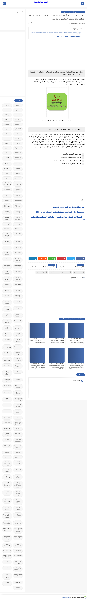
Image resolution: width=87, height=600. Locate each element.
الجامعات (7, 224)
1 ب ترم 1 (18, 105)
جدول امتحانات (7, 399)
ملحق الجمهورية (7, 545)
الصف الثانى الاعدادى (7, 272)
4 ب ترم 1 (7, 143)
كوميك (7, 452)
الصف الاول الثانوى (18, 259)
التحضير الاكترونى (18, 206)
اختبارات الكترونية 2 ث (17, 183)
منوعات (7, 561)
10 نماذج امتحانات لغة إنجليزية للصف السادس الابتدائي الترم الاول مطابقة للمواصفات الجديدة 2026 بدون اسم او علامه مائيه (76, 367)
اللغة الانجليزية (17, 315)
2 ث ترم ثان (18, 129)
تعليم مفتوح (7, 386)
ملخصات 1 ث (17, 550)
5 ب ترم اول (18, 153)
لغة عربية (7, 457)
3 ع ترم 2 (7, 138)
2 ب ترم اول (7, 119)
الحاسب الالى (17, 233)
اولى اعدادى (7, 365)
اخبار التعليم (18, 178)
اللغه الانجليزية (17, 328)
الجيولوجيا (7, 229)
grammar (7, 168)
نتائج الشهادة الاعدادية (18, 575)
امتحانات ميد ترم (7, 353)
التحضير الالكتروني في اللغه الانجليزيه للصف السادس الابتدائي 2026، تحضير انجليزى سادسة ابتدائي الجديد (58, 342)
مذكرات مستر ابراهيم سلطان (7, 516)
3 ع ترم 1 (18, 143)
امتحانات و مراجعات (18, 366)
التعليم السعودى (7, 212)
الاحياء (18, 195)
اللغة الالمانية (7, 309)
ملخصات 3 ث (18, 555)
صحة (7, 411)
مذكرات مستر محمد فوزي (7, 529)
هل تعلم (17, 582)
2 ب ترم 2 (17, 119)
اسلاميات (7, 189)
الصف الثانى (18, 271)
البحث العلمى (18, 200)
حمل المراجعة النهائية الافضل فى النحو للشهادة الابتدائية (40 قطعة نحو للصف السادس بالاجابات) (56, 33)
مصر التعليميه (18, 545)
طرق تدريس (7, 417)
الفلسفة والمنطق (17, 296)
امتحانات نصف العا (18, 359)
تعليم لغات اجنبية (7, 380)
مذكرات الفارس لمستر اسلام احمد (17, 485)
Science (18, 168)
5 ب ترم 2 (7, 148)
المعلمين (7, 340)
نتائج (7, 568)
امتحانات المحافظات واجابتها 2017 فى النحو (69, 36)
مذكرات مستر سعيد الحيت (7, 523)
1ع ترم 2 (7, 115)
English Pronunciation (7, 158)
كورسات (18, 452)
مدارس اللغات (18, 462)
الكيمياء (18, 308)
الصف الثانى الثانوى (18, 278)
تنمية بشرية (7, 392)
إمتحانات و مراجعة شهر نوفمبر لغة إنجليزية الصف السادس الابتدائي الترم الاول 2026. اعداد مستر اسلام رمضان (57, 367)
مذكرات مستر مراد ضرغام (18, 537)
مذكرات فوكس (18, 508)
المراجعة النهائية (7, 328)
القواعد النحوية (67, 12)
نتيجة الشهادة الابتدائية (7, 576)
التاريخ (7, 200)
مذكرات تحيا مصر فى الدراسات (18, 493)
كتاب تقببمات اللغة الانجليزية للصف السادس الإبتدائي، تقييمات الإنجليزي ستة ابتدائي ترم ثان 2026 (37, 342)
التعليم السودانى (17, 218)
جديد (7, 405)
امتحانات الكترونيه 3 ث (7, 347)
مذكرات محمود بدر (18, 515)
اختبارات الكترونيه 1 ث (7, 183)
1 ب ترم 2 (7, 105)
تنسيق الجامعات (17, 393)
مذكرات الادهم (7, 470)
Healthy (7, 164)
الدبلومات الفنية (17, 242)
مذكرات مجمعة (7, 508)
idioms (18, 173)
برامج (17, 371)
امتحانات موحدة (18, 353)
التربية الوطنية (18, 212)
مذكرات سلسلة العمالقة (17, 501)
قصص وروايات (7, 434)
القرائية (18, 302)
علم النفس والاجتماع (18, 423)
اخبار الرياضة (7, 178)
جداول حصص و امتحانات (18, 399)
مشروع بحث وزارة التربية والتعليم (7, 538)
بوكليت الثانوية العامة (7, 373)
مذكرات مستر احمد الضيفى (18, 523)
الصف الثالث (7, 259)
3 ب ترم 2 (17, 138)
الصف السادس (79, 12)
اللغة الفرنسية (7, 321)
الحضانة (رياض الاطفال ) (7, 235)
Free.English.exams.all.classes (17, 164)
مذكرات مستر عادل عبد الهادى (18, 530)
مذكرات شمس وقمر (7, 500)
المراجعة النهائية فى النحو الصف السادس (68, 207)
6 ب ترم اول (18, 157)
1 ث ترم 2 (7, 110)
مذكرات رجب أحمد (7, 492)
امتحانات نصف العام (7, 359)
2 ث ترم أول (7, 124)
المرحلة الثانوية (18, 340)
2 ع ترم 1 (7, 129)
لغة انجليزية (17, 457)
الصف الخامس (7, 278)
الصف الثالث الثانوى (7, 266)
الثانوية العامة (7, 218)
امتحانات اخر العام (18, 347)
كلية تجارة (7, 446)
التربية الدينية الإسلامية (7, 206)
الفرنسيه (7, 290)
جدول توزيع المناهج (18, 405)
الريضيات (7, 248)
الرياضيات (18, 248)
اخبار (7, 173)
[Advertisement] (56, 54)
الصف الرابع (18, 284)
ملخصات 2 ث (7, 550)
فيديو (17, 428)
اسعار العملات (18, 190)
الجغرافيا (17, 229)
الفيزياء (7, 295)
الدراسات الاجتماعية (7, 242)
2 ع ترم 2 (18, 134)
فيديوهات (7, 428)
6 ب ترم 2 (7, 153)
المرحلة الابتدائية (41, 272)
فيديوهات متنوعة (17, 434)
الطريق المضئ (41, 2)
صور (18, 417)
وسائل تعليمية (7, 583)
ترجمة (18, 379)
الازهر (7, 195)
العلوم (18, 290)
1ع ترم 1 (18, 115)
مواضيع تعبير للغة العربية (18, 569)
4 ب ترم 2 (17, 148)
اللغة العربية (54, 272)
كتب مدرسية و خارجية (17, 446)
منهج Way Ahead (18, 562)
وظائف (18, 587)
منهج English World (7, 556)
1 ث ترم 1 (18, 110)
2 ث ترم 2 (17, 124)
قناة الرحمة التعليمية (18, 440)
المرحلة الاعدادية (7, 334)
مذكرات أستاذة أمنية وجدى (7, 463)
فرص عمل (7, 422)
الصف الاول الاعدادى (7, 253)
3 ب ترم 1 (7, 134)
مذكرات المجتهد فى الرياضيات (7, 484)
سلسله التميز (18, 412)
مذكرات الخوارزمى (17, 477)
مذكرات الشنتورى (7, 477)
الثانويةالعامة (18, 224)
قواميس (7, 439)
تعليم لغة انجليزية (18, 386)
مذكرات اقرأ (18, 470)
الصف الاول (18, 252)
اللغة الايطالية (7, 315)
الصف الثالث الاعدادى (17, 266)
